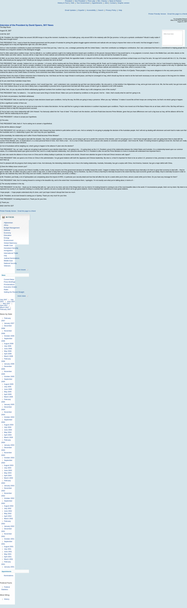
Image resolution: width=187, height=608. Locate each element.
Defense (7, 230)
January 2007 (9, 323)
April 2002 (8, 516)
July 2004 (7, 427)
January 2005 (9, 404)
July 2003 (7, 468)
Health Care (8, 245)
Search (100, 10)
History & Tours (63, 3)
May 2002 (7, 513)
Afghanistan (8, 223)
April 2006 (8, 354)
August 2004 (8, 425)
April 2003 (8, 475)
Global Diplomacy (10, 243)
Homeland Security (11, 248)
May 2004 (7, 432)
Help (120, 10)
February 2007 (5, 309)
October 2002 (9, 498)
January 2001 (9, 567)
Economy (7, 233)
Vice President (80, 1)
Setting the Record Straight (14, 292)
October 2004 (9, 417)
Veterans (7, 266)
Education (7, 235)
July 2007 (3, 300)
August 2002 (8, 506)
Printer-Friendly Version (157, 14)
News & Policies (115, 1)
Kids (72, 3)
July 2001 (7, 549)
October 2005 (9, 376)
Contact (113, 3)
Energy (6, 238)
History (6, 599)
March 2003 (8, 478)
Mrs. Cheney (102, 1)
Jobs (106, 3)
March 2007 (4, 307)
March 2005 (8, 397)
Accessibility (91, 10)
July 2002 (7, 508)
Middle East (8, 261)
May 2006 (7, 351)
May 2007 (6, 303)
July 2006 (7, 346)
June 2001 (8, 552)
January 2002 (9, 526)
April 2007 (4, 305)
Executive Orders (10, 287)
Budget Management (12, 228)
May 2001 (7, 554)
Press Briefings (9, 282)
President (68, 1)
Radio (6, 290)
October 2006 (9, 336)
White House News (169, 34)
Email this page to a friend (177, 14)
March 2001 (8, 559)
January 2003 (9, 486)
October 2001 (9, 539)
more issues (21, 270)
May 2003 (7, 473)
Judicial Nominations (11, 258)
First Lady (91, 1)
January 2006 (9, 364)
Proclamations (9, 284)
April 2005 (8, 394)
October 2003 (9, 458)
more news (21, 296)
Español (81, 10)
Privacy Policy (111, 10)
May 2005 (7, 392)
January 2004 (9, 445)
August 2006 (8, 344)
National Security (10, 263)
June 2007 (11, 302)
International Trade (11, 253)
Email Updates (70, 10)
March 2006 (8, 356)
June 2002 (8, 511)
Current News (9, 279)
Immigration (8, 251)
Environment (8, 240)
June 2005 (8, 389)
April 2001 (8, 557)
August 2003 (8, 465)
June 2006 (8, 349)
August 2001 (8, 546)
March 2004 (8, 437)
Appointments (97, 3)
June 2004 (8, 430)
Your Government (83, 3)
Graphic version (123, 3)
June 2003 (8, 470)
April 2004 (8, 435)
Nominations (8, 576)
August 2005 (8, 384)
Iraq (5, 256)
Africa (6, 225)
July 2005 (7, 387)
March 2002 (8, 519)
